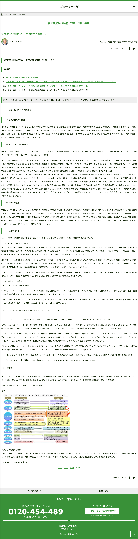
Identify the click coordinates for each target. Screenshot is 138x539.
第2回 (66, 467)
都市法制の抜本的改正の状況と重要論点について (25, 77)
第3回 (72, 467)
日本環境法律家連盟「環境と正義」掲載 (14, 14)
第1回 (60, 467)
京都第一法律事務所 (69, 6)
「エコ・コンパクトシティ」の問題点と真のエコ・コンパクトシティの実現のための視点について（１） (47, 86)
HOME (4, 14)
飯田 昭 (19, 41)
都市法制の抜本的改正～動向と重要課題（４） (23, 14)
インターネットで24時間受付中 (102, 510)
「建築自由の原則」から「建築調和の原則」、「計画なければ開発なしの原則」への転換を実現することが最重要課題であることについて (61, 81)
